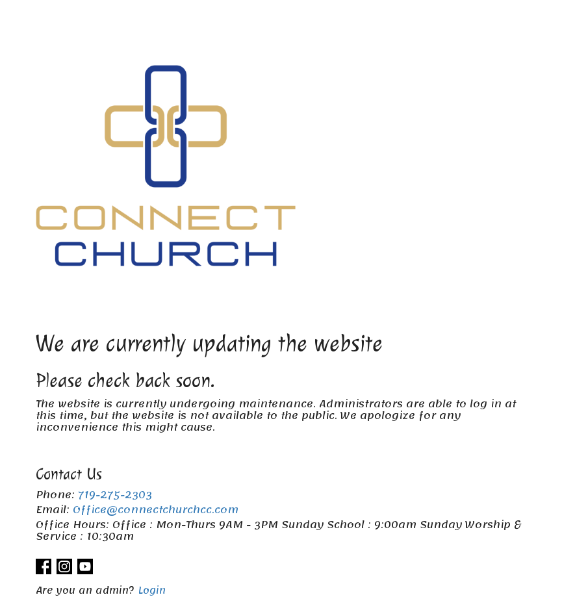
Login (152, 590)
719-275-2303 (115, 495)
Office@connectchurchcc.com (155, 510)
